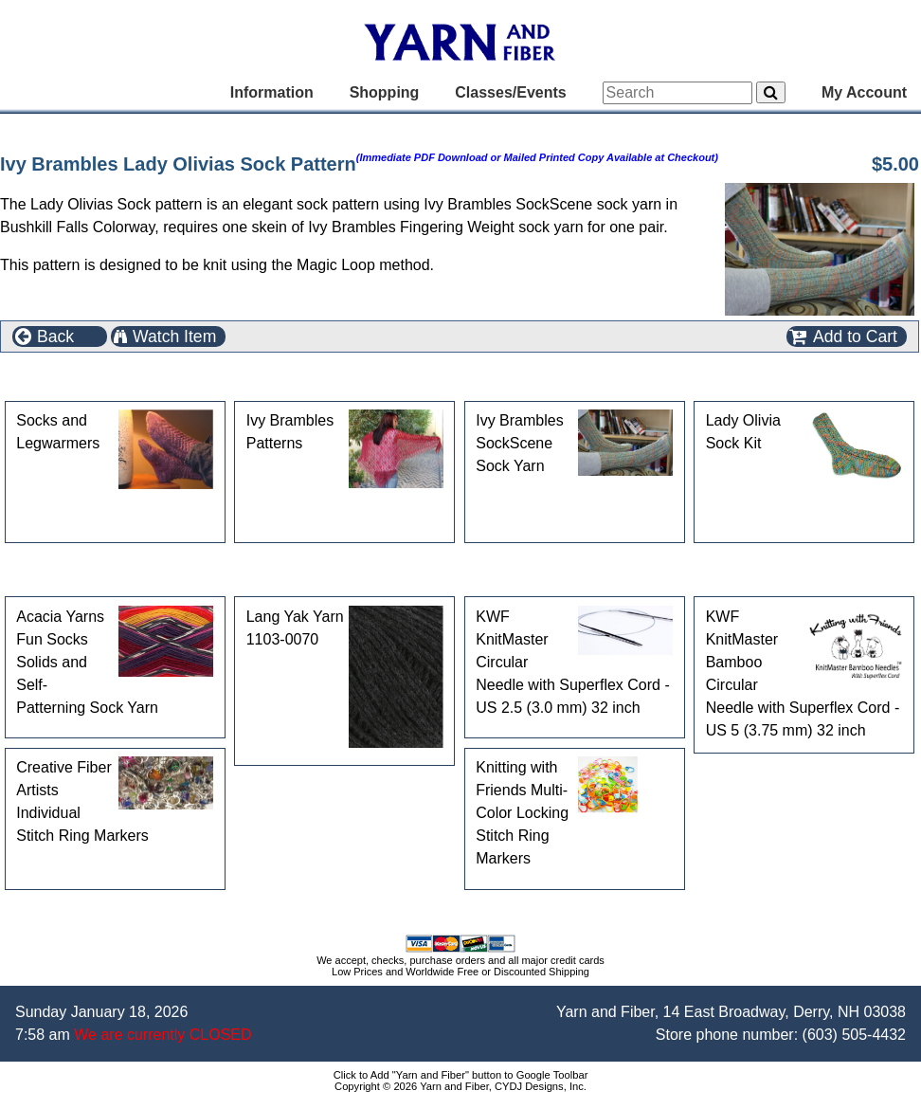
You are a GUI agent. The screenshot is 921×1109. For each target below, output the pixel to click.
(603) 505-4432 (854, 1035)
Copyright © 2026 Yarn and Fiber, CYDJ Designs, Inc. (460, 1086)
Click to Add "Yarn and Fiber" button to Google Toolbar (461, 1075)
